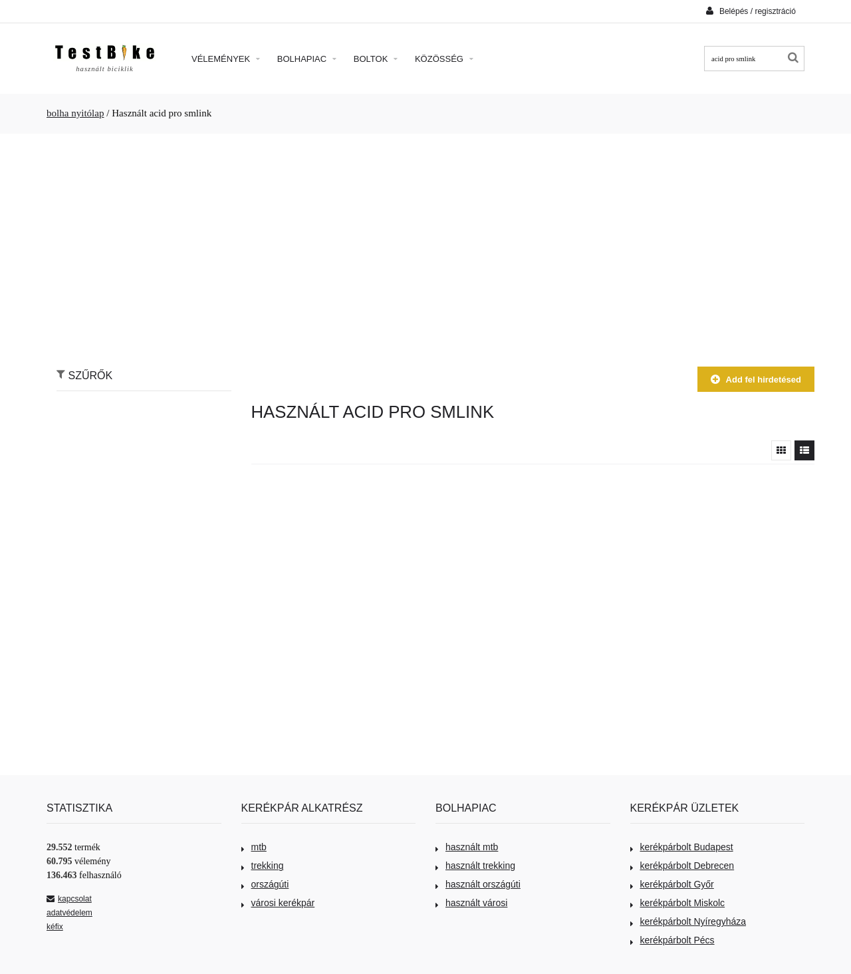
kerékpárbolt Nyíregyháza (688, 921)
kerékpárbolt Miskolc (677, 902)
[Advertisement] (425, 243)
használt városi (471, 902)
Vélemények (225, 59)
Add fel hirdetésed (756, 380)
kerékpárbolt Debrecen (682, 865)
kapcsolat (69, 898)
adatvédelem (69, 912)
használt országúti (478, 884)
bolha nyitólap (75, 113)
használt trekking (475, 865)
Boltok (376, 59)
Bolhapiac (306, 59)
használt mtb (466, 847)
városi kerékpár (278, 902)
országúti (265, 884)
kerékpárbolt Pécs (672, 940)
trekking (262, 865)
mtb (254, 847)
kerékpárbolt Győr (672, 884)
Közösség (444, 59)
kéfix (55, 926)
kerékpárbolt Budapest (681, 847)
